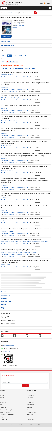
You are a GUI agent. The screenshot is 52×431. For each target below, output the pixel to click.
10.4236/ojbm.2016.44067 (10, 189)
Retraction (29, 417)
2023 (20, 53)
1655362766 (6, 351)
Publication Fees (31, 402)
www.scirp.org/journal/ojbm (19, 23)
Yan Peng (3, 170)
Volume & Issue (4, 419)
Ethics (28, 393)
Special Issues (30, 404)
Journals (10, 12)
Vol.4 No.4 (26, 77)
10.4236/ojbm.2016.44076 (10, 91)
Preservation (30, 414)
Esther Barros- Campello (21, 241)
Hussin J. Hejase (5, 252)
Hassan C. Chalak (31, 252)
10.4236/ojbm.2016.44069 (10, 162)
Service (3, 407)
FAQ (2, 308)
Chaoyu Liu (4, 133)
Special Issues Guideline (8, 323)
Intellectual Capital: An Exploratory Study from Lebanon (18, 250)
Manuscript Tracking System (7, 410)
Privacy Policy (30, 419)
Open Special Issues (7, 317)
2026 (3, 53)
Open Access (30, 410)
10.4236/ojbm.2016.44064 (10, 225)
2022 (26, 53)
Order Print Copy (6, 301)
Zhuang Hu (17, 97)
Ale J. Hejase (13, 252)
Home (4, 12)
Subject (2, 395)
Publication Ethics (31, 412)
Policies (30, 407)
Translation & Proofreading (7, 414)
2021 (31, 53)
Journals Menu (26, 41)
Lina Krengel (4, 197)
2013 (26, 55)
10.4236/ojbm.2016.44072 (10, 125)
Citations (15, 27)
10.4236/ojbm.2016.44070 (10, 150)
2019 (42, 53)
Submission (6, 36)
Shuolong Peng (13, 120)
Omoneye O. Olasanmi (7, 74)
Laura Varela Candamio (34, 241)
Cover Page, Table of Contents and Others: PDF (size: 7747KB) (18, 68)
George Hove (4, 210)
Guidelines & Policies (26, 45)
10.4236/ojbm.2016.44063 (10, 235)
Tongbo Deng (4, 185)
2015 (15, 55)
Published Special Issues (8, 320)
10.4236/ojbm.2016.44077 (10, 79)
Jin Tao (3, 220)
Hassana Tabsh (22, 252)
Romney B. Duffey (5, 264)
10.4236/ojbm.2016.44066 (10, 202)
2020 (37, 53)
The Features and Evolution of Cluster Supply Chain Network (20, 105)
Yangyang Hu (10, 231)
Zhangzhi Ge (10, 170)
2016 (9, 55)
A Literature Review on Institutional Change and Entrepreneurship (22, 218)
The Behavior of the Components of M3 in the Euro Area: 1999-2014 (22, 239)
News (1, 404)
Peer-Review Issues (32, 400)
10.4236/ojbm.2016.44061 (10, 256)
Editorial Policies (31, 395)
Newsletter (4, 298)
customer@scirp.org (8, 345)
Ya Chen (3, 145)
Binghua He (4, 108)
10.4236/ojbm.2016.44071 (10, 137)
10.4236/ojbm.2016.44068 (10, 175)
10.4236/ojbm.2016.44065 (10, 214)
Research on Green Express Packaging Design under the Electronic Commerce (26, 229)
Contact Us (4, 304)
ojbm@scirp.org (20, 25)
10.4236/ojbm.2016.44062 (10, 246)
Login (4, 8)
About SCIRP (31, 390)
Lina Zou (11, 97)
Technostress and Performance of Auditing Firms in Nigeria (19, 72)
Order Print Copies (5, 412)
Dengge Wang (4, 120)
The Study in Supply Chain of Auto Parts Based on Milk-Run (20, 95)
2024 (15, 53)
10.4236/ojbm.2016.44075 (10, 102)
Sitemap (2, 400)
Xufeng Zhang (4, 97)
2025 (9, 53)
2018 (48, 53)
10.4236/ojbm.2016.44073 (10, 112)
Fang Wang (4, 231)
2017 (3, 55)
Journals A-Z (3, 393)
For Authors (30, 397)
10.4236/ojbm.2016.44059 (10, 269)
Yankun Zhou (9, 145)
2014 (20, 55)
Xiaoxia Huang (4, 158)
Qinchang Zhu (4, 87)
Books (2, 397)
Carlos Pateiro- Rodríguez (7, 241)
